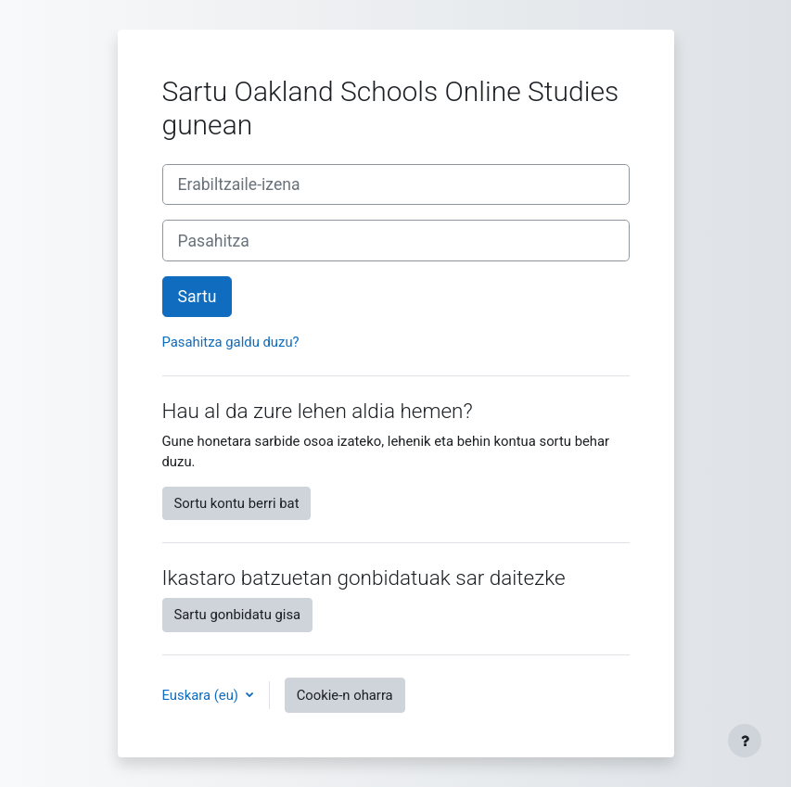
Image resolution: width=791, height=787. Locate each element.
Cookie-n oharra (345, 695)
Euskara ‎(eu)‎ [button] (202, 695)
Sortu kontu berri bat (237, 503)
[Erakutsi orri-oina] (744, 740)
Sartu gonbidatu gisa (237, 614)
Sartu (197, 296)
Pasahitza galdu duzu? (231, 342)
